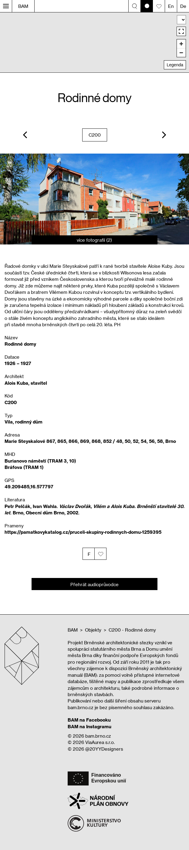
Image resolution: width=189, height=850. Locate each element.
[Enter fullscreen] (181, 31)
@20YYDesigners (104, 749)
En (171, 6)
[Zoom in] (181, 43)
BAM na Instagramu (89, 726)
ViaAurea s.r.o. (100, 742)
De (183, 6)
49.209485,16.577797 (29, 486)
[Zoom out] (181, 52)
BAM (23, 6)
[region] (94, 42)
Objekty (93, 630)
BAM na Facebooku (89, 719)
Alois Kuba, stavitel (26, 383)
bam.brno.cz (98, 736)
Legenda (175, 64)
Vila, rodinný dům (23, 421)
